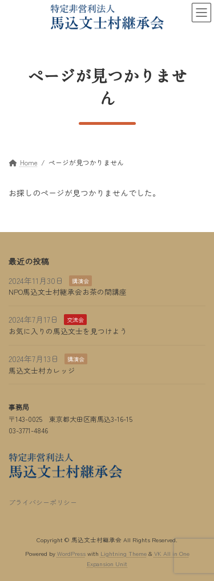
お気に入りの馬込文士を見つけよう (68, 331)
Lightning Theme (123, 554)
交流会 (75, 319)
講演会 (80, 281)
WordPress (71, 554)
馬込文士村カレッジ (42, 370)
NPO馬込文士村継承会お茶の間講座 (68, 292)
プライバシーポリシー (43, 502)
